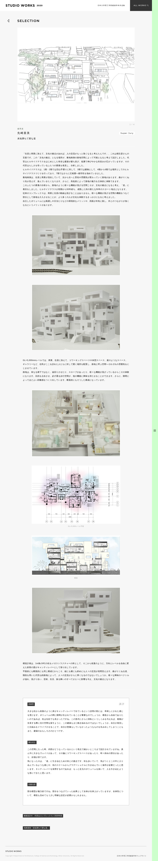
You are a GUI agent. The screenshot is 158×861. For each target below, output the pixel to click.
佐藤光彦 (32, 784)
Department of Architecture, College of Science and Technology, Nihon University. (42, 856)
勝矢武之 (32, 742)
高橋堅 (31, 704)
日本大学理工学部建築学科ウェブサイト (131, 856)
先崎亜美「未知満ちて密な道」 (36, 828)
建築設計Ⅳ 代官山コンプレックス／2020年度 (43, 816)
